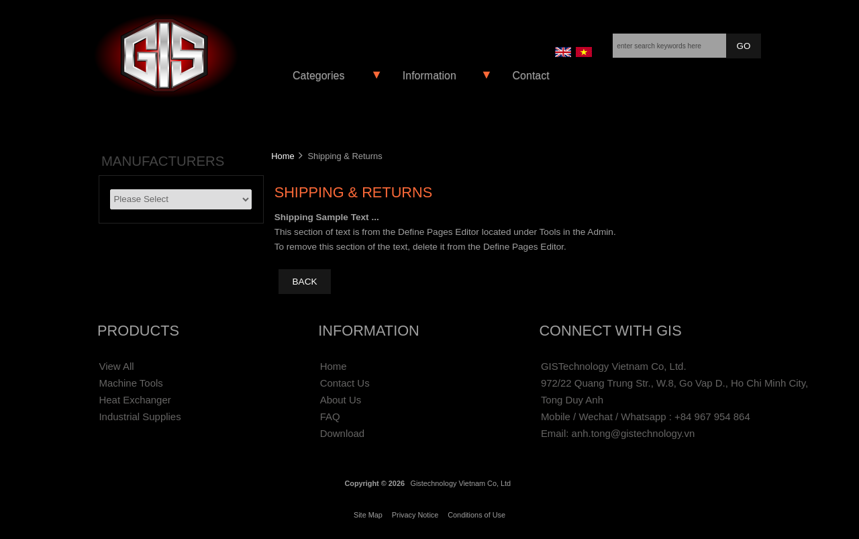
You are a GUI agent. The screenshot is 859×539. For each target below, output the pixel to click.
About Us (341, 399)
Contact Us (345, 383)
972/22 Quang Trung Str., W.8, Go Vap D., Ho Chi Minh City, (674, 383)
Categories (318, 75)
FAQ (330, 416)
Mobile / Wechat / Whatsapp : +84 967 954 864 (645, 416)
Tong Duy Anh (572, 399)
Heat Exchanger (134, 399)
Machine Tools (130, 383)
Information (429, 75)
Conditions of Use (476, 515)
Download (342, 433)
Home (282, 156)
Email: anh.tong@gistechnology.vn (618, 433)
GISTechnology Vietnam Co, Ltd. (614, 366)
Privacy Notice (415, 515)
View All (116, 366)
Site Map (368, 515)
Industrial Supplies (140, 416)
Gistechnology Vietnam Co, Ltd (460, 483)
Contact (531, 75)
